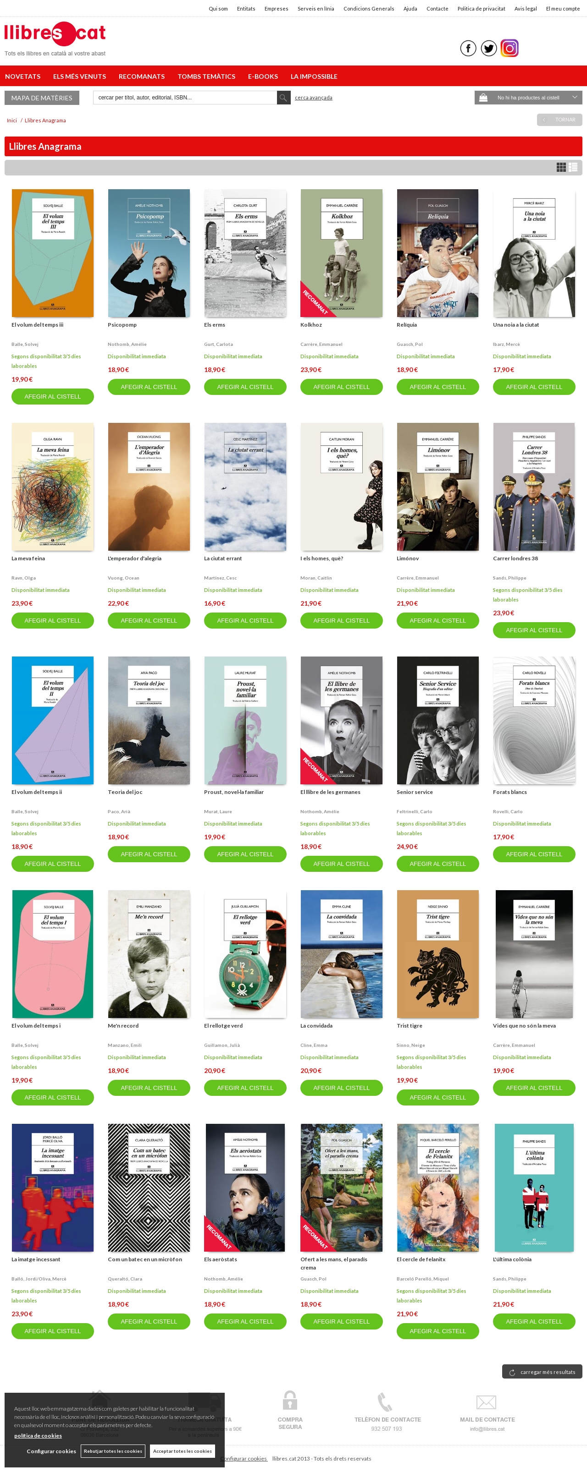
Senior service (415, 791)
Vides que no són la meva (524, 1025)
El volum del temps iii (37, 324)
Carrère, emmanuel (321, 344)
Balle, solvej (25, 344)
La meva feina (28, 558)
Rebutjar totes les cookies (113, 1451)
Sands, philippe (509, 577)
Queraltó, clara (125, 1278)
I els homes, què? (321, 558)
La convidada (316, 1025)
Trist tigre (409, 1025)
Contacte (437, 8)
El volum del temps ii (36, 791)
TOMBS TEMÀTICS (207, 76)
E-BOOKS (264, 76)
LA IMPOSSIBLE (314, 76)
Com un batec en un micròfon (145, 1259)
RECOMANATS (143, 76)
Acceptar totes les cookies (182, 1451)
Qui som (218, 8)
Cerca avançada (313, 97)
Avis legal (526, 8)
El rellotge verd (223, 1025)
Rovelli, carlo (508, 811)
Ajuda (410, 8)
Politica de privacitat (481, 8)
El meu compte (563, 8)
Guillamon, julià (222, 1045)
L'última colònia (512, 1259)
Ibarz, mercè (506, 344)
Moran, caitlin (316, 577)
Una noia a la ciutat (516, 324)
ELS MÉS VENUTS (81, 76)
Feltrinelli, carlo (414, 811)
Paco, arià (119, 811)
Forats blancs (510, 791)
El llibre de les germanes (330, 791)
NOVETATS (24, 76)
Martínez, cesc (220, 577)
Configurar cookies (244, 1458)
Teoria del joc (125, 791)
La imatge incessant (36, 1259)
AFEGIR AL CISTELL (52, 396)
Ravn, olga (23, 577)
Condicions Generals (368, 8)
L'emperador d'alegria (134, 558)
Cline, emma (313, 1045)
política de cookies (38, 1435)
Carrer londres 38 (515, 558)
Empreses (276, 8)
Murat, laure (218, 811)
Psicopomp (122, 324)
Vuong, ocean (123, 577)
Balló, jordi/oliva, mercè (38, 1278)
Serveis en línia (316, 8)
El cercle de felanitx (421, 1259)
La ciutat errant (223, 558)
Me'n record (123, 1025)
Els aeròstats (220, 1259)
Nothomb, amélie (127, 344)
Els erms (214, 324)
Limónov (408, 558)
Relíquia (407, 324)
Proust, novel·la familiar (234, 791)
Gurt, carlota (218, 344)
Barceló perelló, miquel (423, 1278)
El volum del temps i (36, 1025)
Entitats (246, 8)
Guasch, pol (410, 344)
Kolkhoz (311, 324)
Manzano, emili (125, 1045)
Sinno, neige (411, 1045)
